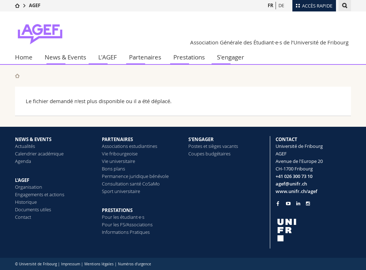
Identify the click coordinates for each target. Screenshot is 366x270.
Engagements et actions (39, 194)
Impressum (70, 264)
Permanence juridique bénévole (135, 176)
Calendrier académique (39, 153)
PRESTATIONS (117, 210)
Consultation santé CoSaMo (131, 183)
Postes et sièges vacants (213, 146)
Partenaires (145, 57)
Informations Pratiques (126, 232)
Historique (26, 202)
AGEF (34, 5)
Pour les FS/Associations (127, 224)
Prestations (189, 57)
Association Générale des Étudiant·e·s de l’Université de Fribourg (269, 42)
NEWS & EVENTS (33, 139)
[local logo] (313, 230)
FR (270, 5)
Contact (23, 217)
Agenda (23, 161)
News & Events (65, 57)
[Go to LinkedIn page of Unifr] (298, 203)
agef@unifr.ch (291, 183)
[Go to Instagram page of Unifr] (308, 203)
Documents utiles (33, 209)
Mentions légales (99, 264)
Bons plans (113, 168)
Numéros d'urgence (134, 264)
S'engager (230, 57)
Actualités (25, 146)
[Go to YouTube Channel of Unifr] (288, 203)
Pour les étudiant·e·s (123, 217)
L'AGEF (107, 57)
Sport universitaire (121, 191)
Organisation (28, 187)
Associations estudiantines (129, 146)
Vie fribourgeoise (120, 153)
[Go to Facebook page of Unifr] (278, 203)
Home (24, 57)
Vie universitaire (118, 161)
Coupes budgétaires (209, 153)
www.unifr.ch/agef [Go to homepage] (296, 191)
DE (281, 5)
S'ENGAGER (201, 139)
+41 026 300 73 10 (294, 176)
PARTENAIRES (117, 139)
